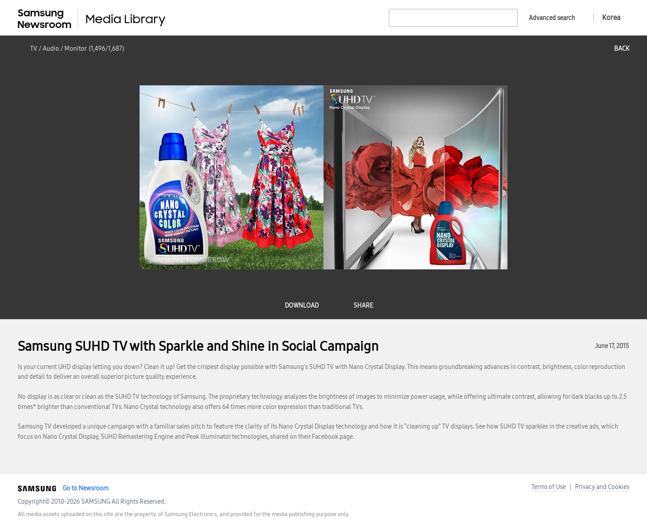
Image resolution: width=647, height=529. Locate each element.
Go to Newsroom (85, 488)
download (302, 305)
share (363, 305)
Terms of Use (548, 487)
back (621, 48)
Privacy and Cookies (602, 487)
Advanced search (552, 18)
